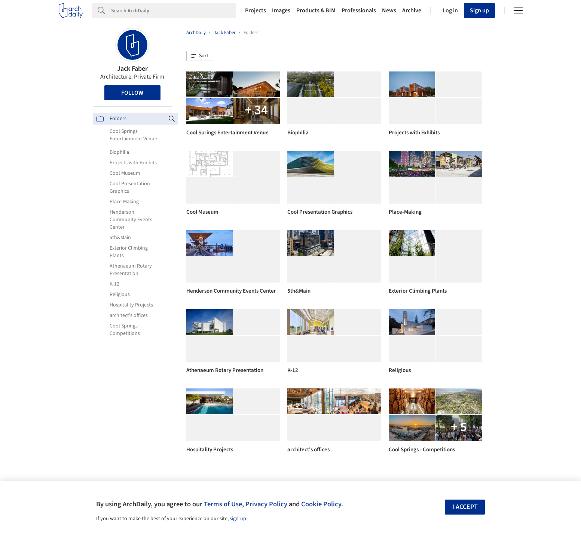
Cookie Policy (321, 504)
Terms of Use (223, 504)
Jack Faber (132, 68)
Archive (411, 10)
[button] (199, 56)
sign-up (238, 518)
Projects (255, 10)
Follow (132, 93)
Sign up (479, 10)
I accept (465, 507)
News (389, 10)
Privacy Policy (266, 504)
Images (281, 10)
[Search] (173, 10)
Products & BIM (316, 10)
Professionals (359, 10)
